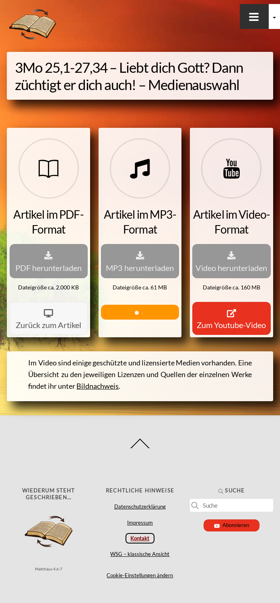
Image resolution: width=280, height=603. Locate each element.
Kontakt (139, 538)
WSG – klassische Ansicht (139, 554)
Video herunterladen (231, 260)
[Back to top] (140, 448)
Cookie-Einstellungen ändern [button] (140, 575)
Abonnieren (231, 525)
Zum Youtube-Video (231, 319)
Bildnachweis (97, 386)
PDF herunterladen (48, 260)
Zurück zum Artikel (48, 319)
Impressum (140, 522)
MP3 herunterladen (140, 260)
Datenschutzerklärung (140, 506)
